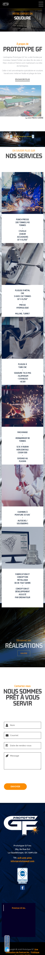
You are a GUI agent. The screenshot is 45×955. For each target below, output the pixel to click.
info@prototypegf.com (22, 861)
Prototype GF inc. (19, 908)
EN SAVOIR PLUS (22, 79)
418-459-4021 (25, 857)
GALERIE (25, 653)
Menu (41, 4)
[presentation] (21, 777)
